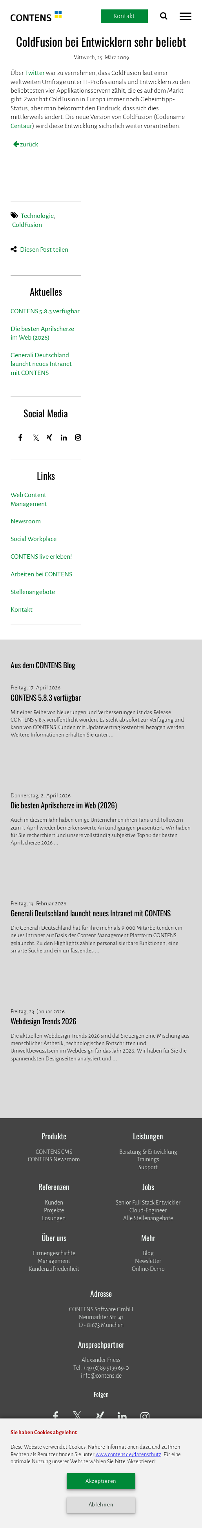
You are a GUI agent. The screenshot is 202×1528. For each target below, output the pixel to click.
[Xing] (49, 437)
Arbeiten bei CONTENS (41, 574)
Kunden (54, 1202)
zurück (28, 144)
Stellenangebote (33, 592)
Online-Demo (148, 1269)
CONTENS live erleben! (41, 556)
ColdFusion (27, 224)
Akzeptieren (101, 1481)
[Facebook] (21, 437)
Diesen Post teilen (44, 249)
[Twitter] (36, 438)
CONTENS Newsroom (54, 1159)
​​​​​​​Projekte (54, 1210)
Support (148, 1167)
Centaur (21, 126)
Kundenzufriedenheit (54, 1269)
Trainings (148, 1159)
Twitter (35, 73)
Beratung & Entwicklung (148, 1152)
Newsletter (148, 1261)
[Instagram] (78, 437)
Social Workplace (33, 539)
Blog (148, 1253)
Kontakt (22, 609)
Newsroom (26, 521)
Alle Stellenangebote (148, 1218)
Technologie (37, 215)
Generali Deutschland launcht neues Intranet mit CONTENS (41, 364)
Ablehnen (101, 1505)
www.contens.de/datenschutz (128, 1454)
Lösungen (54, 1218)
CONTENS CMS (54, 1152)
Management (54, 1261)
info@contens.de (101, 1376)
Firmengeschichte (54, 1253)
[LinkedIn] (64, 437)
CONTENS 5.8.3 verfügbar (45, 311)
